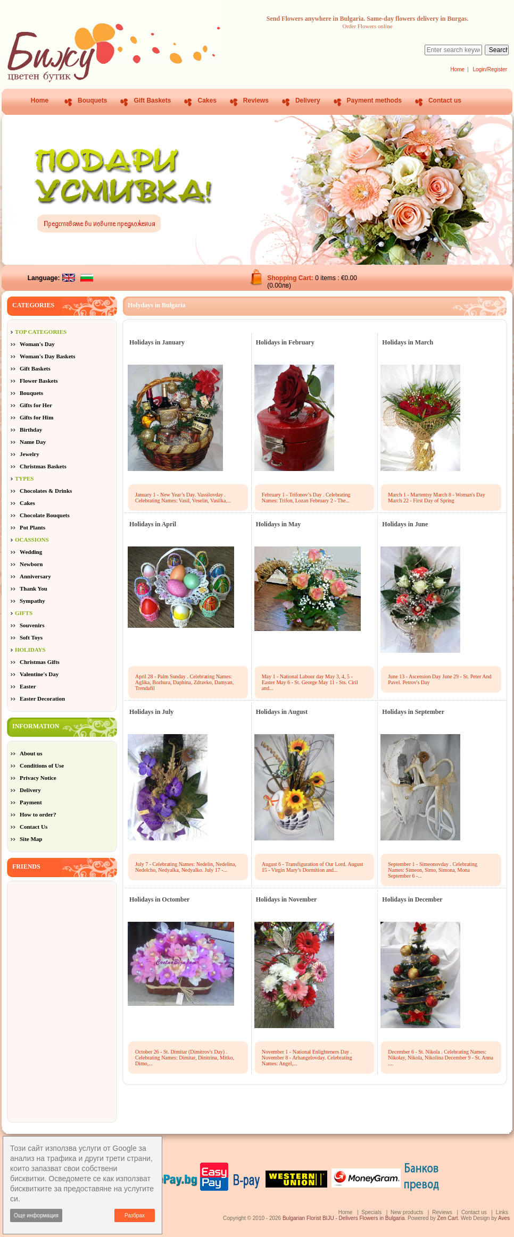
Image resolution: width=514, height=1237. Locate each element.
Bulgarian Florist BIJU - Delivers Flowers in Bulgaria (344, 1218)
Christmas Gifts (40, 662)
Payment (31, 802)
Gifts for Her (36, 405)
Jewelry (29, 454)
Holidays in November (286, 899)
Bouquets (92, 100)
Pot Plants (32, 527)
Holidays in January (157, 342)
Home (457, 69)
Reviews (256, 100)
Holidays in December (412, 899)
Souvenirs (32, 625)
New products (407, 1212)
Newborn (31, 564)
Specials (371, 1212)
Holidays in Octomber (159, 899)
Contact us (444, 100)
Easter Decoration (42, 698)
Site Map (31, 839)
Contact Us (33, 826)
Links (502, 1212)
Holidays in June (405, 524)
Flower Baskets (39, 380)
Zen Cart (447, 1218)
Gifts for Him (36, 417)
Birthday (31, 429)
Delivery (307, 100)
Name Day (33, 442)
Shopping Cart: (291, 278)
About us (31, 753)
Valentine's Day (39, 674)
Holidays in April (152, 524)
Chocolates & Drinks (46, 490)
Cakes (206, 100)
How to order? (38, 814)
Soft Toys (31, 637)
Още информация (36, 1215)
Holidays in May (278, 524)
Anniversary (35, 576)
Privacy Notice (38, 778)
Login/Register (490, 69)
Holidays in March (407, 342)
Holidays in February (285, 342)
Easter (28, 686)
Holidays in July (151, 712)
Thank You (33, 588)
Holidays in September (413, 712)
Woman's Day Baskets (48, 356)
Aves (504, 1218)
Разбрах (135, 1215)
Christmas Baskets (43, 466)
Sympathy (32, 601)
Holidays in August (282, 712)
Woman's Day (37, 344)
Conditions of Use (42, 765)
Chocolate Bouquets (45, 515)
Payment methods (374, 100)
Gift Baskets (152, 100)
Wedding (31, 552)
